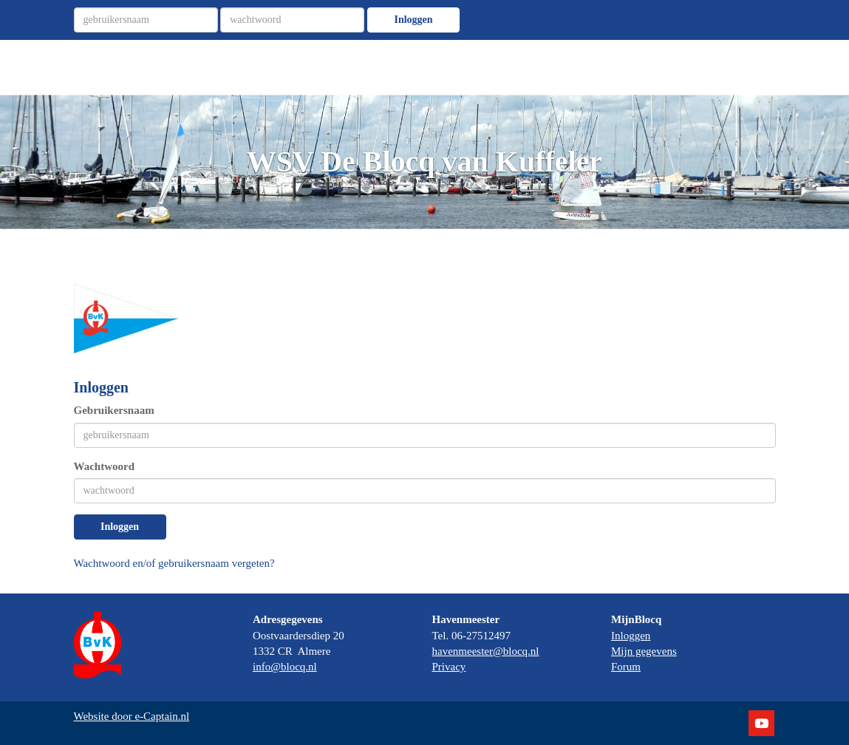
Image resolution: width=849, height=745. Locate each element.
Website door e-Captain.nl (132, 716)
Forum (626, 667)
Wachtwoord (104, 466)
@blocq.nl (285, 667)
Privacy (449, 667)
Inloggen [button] (119, 526)
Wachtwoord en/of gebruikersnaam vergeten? (174, 563)
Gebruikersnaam (114, 410)
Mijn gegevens (644, 651)
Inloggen (413, 19)
